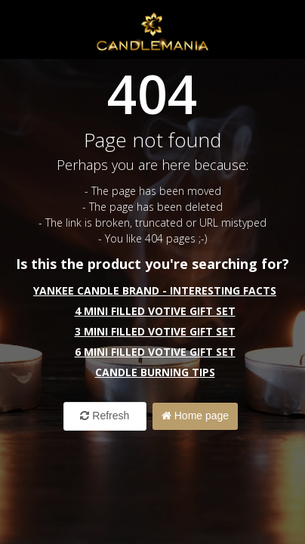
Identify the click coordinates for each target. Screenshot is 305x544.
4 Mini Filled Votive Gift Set (155, 311)
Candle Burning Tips (155, 372)
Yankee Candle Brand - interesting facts (154, 290)
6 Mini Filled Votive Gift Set (155, 352)
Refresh (104, 416)
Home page (195, 416)
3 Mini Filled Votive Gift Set (155, 331)
